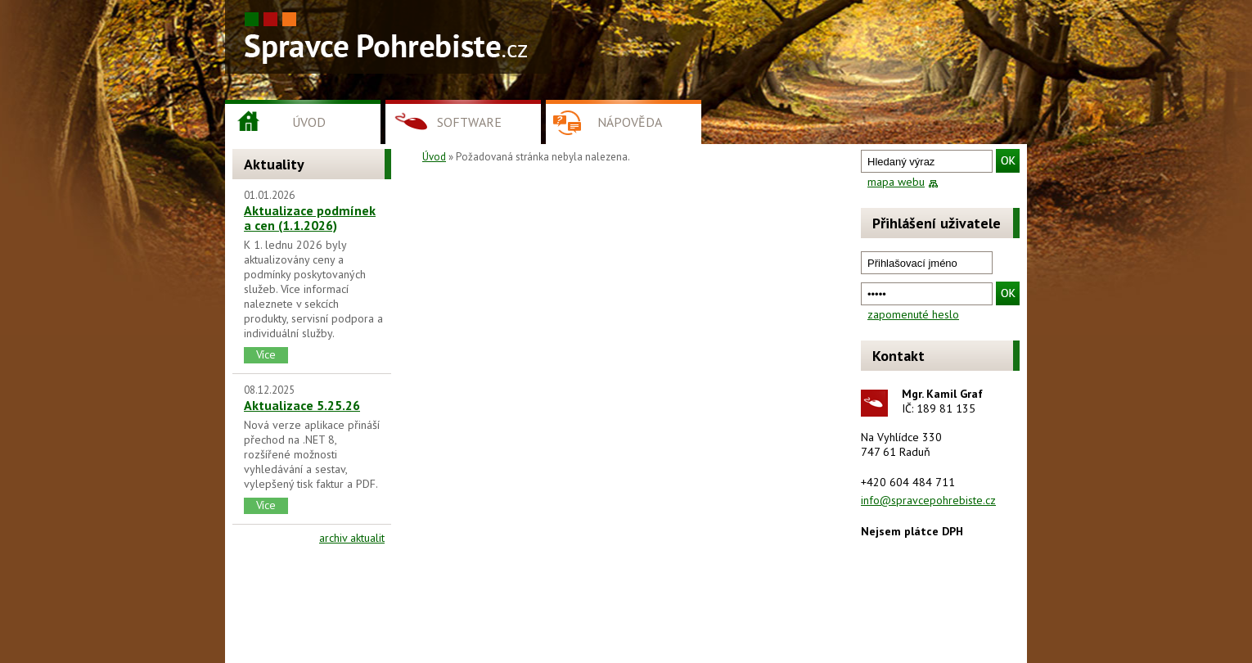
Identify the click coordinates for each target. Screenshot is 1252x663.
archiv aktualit (352, 537)
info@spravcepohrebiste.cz (928, 500)
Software (469, 122)
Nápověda (629, 122)
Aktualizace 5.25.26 (302, 405)
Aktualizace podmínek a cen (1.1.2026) (310, 217)
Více (266, 354)
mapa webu (896, 181)
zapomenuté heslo (913, 314)
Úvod (309, 122)
